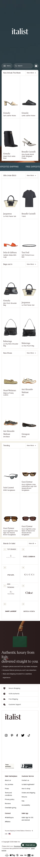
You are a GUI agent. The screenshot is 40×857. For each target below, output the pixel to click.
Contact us (25, 780)
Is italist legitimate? (28, 784)
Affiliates (7, 822)
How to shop (26, 789)
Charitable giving (10, 808)
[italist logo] (20, 31)
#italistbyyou (9, 818)
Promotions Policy (19, 846)
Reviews (8, 804)
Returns (24, 797)
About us (8, 780)
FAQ (23, 801)
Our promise (9, 784)
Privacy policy (9, 799)
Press (7, 789)
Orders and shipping (28, 793)
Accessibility (26, 805)
